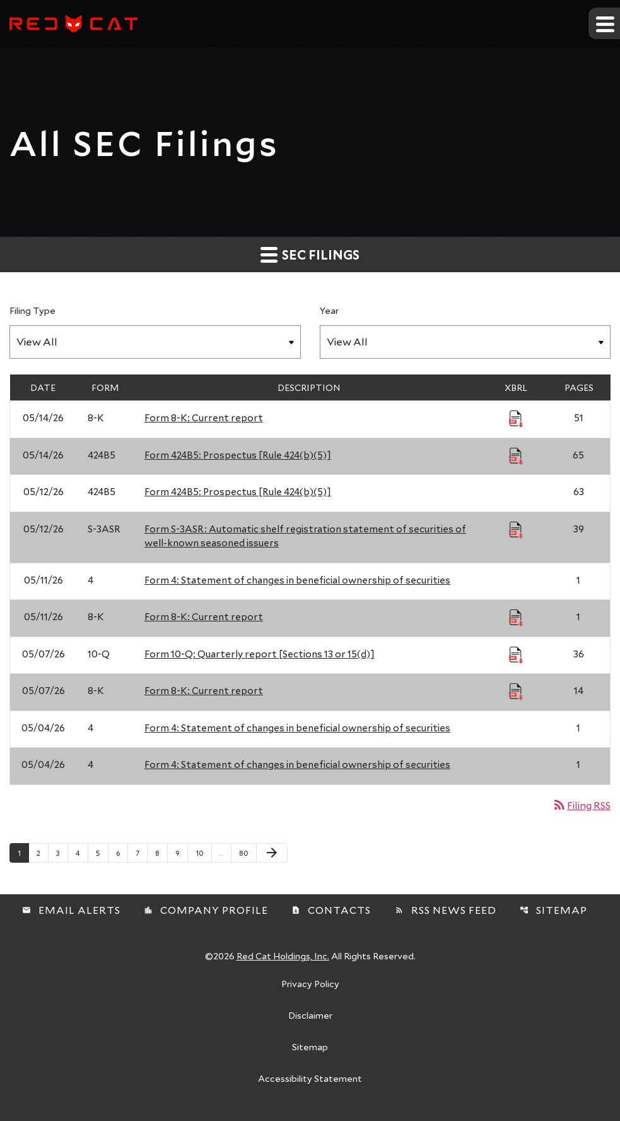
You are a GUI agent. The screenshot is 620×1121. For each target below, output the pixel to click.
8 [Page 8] (161, 853)
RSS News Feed (445, 909)
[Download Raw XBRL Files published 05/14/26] (515, 418)
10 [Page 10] (203, 853)
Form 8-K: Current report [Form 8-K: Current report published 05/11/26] (203, 616)
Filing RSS (581, 805)
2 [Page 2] (42, 853)
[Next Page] (272, 853)
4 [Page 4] (81, 853)
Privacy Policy (310, 985)
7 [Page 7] (141, 853)
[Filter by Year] (465, 342)
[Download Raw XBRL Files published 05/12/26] (515, 529)
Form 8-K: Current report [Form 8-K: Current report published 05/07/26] (203, 690)
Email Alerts (71, 909)
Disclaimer (310, 1016)
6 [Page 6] (121, 853)
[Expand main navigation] (604, 23)
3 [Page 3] (62, 853)
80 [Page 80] (246, 853)
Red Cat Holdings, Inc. (283, 956)
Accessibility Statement (310, 1079)
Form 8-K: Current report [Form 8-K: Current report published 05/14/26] (203, 417)
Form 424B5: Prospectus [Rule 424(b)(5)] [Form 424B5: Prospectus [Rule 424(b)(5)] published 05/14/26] (237, 454)
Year (329, 310)
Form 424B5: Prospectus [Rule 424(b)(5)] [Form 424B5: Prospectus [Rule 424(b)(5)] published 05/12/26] (237, 491)
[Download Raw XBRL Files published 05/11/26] (515, 617)
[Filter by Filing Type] (155, 342)
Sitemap (553, 909)
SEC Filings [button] (310, 254)
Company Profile (206, 909)
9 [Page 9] (181, 853)
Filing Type (32, 310)
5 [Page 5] (101, 853)
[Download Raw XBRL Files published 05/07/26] (515, 654)
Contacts (331, 909)
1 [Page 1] (23, 853)
